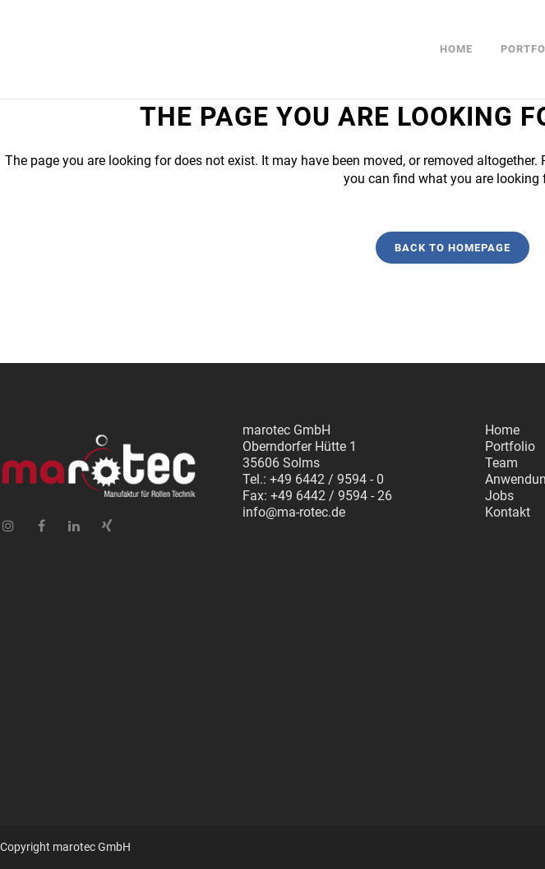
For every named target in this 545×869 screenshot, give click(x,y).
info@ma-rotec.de (293, 512)
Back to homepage (452, 247)
